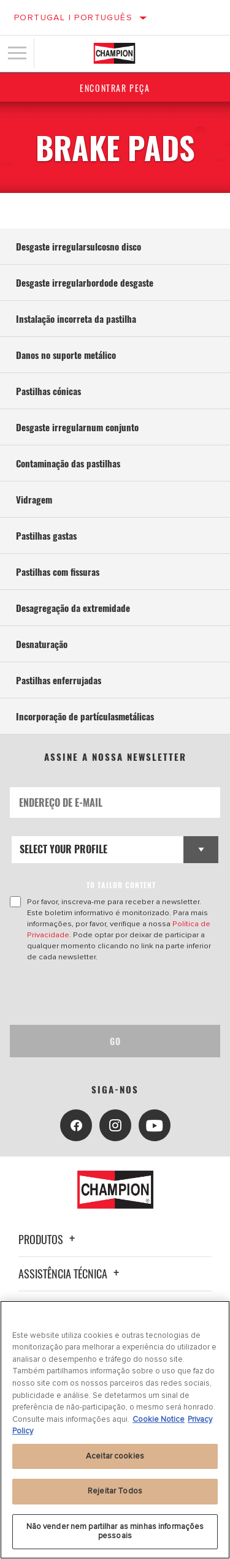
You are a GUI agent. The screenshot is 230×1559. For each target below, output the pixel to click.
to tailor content (121, 885)
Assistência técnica (70, 1274)
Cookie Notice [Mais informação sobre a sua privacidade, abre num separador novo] (158, 1419)
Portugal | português (73, 17)
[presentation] (112, 993)
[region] (115, 1429)
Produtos (48, 1239)
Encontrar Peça (115, 87)
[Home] (114, 53)
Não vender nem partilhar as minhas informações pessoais (115, 1531)
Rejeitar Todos (115, 1491)
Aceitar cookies (115, 1456)
